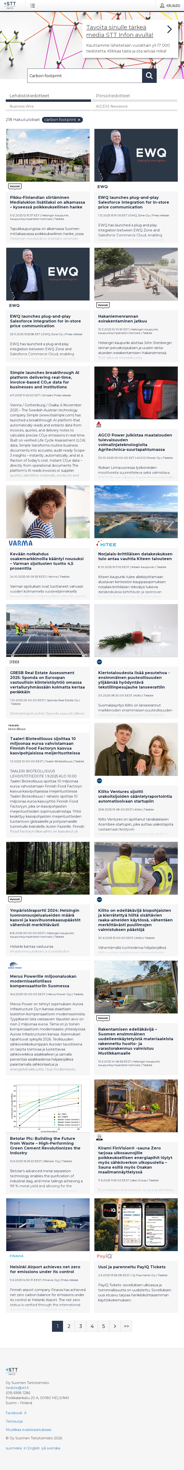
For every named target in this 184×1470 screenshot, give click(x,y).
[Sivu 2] (69, 1326)
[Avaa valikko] (33, 5)
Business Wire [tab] (22, 106)
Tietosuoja (14, 1421)
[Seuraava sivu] (115, 1326)
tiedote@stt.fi (17, 1388)
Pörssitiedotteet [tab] (113, 95)
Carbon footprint (62, 119)
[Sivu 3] (80, 1326)
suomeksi (14, 1448)
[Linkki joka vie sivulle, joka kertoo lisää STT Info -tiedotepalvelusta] (130, 39)
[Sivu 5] (103, 1326)
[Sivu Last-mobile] (126, 1326)
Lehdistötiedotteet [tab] (29, 95)
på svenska (51, 1448)
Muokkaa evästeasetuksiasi (28, 1430)
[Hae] (84, 76)
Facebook (14, 1413)
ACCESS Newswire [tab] (112, 106)
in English (32, 1448)
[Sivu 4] (92, 1326)
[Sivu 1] (57, 1326)
